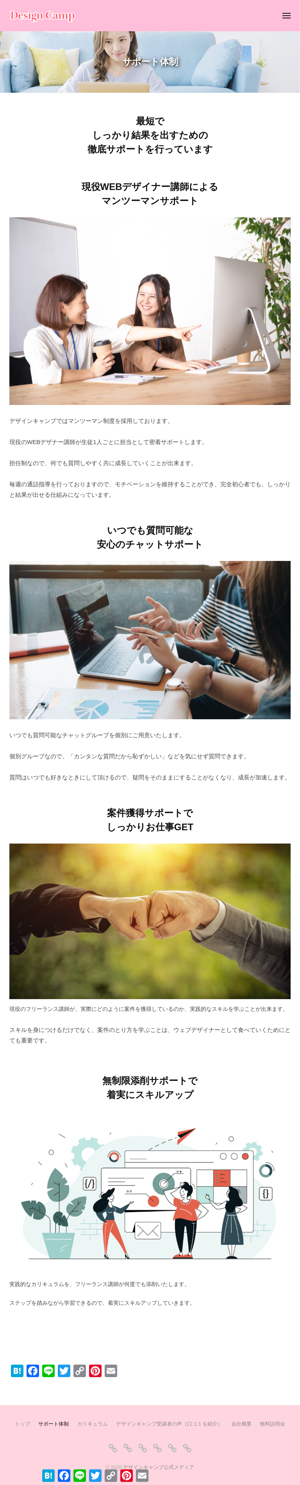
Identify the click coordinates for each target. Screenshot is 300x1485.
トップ (22, 1424)
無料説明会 (272, 1424)
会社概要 (241, 1424)
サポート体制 (53, 1424)
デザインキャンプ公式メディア (158, 1467)
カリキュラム (92, 1424)
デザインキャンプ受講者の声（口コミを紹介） (169, 1424)
